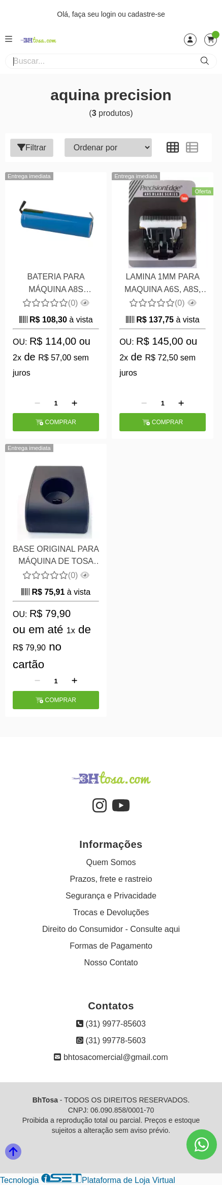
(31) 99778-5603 (111, 1040)
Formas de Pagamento (111, 946)
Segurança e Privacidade (111, 895)
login (109, 14)
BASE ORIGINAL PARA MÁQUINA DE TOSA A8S (56, 556)
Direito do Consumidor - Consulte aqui (111, 929)
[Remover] (37, 403)
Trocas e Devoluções (111, 912)
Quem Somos (111, 862)
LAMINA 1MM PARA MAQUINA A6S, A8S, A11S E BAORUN (162, 284)
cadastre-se (146, 14)
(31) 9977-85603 (111, 1023)
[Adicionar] (74, 403)
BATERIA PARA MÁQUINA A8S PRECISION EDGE (56, 284)
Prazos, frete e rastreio (111, 879)
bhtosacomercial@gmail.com (111, 1057)
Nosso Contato (111, 962)
